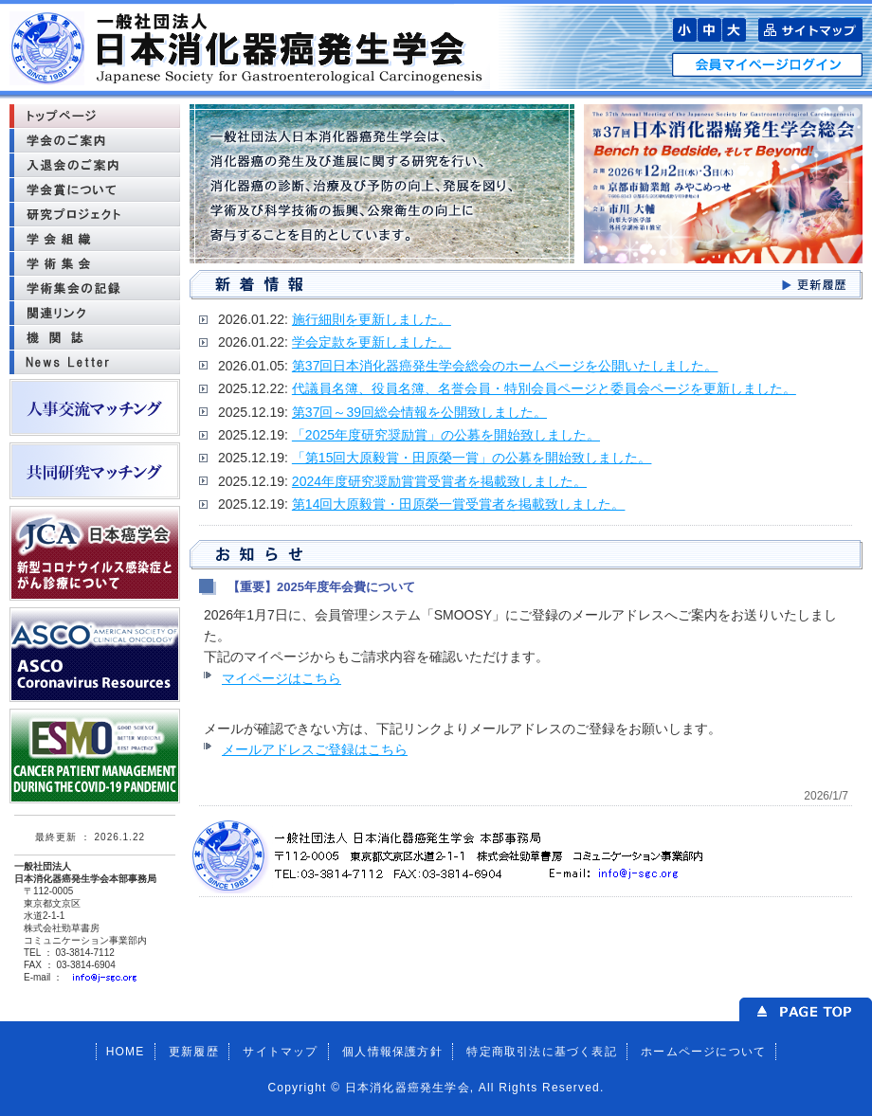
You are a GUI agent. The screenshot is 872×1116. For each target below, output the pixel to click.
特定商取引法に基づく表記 (541, 1051)
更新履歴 (194, 1051)
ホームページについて (703, 1051)
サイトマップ (280, 1051)
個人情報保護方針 (392, 1051)
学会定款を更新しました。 (371, 342)
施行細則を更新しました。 (371, 319)
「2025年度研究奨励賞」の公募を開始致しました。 (446, 434)
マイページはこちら (281, 678)
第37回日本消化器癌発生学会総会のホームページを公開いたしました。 (505, 365)
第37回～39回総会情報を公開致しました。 (419, 412)
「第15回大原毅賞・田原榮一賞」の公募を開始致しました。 (472, 457)
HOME (125, 1051)
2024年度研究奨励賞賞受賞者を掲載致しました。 (439, 481)
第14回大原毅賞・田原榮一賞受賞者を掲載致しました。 (459, 504)
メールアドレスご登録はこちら (315, 749)
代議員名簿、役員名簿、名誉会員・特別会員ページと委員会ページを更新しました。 (544, 388)
